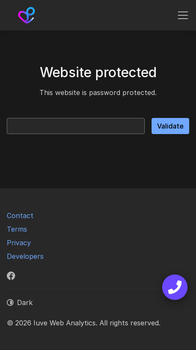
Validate (170, 126)
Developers (25, 256)
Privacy (19, 242)
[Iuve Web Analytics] (27, 15)
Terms (17, 229)
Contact (20, 215)
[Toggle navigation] (183, 15)
